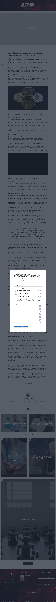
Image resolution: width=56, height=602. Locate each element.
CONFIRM (21, 326)
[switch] (39, 290)
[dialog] (28, 301)
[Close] (44, 272)
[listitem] (28, 288)
